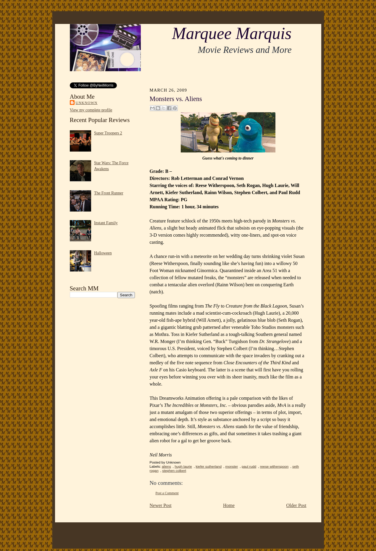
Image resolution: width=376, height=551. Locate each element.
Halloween (103, 253)
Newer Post (161, 505)
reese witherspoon (274, 466)
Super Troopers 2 (108, 133)
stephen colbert (174, 471)
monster (231, 466)
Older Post (296, 505)
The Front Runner (108, 193)
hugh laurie (183, 466)
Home (229, 505)
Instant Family (106, 223)
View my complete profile (91, 110)
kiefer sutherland (209, 466)
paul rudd (249, 466)
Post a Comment (167, 493)
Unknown (87, 103)
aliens (166, 466)
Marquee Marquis (231, 33)
